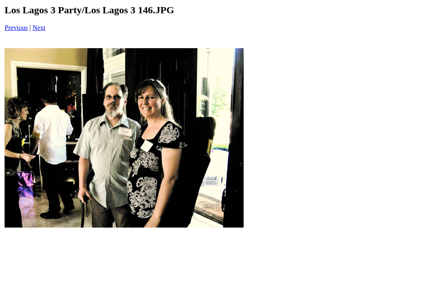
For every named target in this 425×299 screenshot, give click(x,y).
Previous (16, 27)
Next (38, 27)
